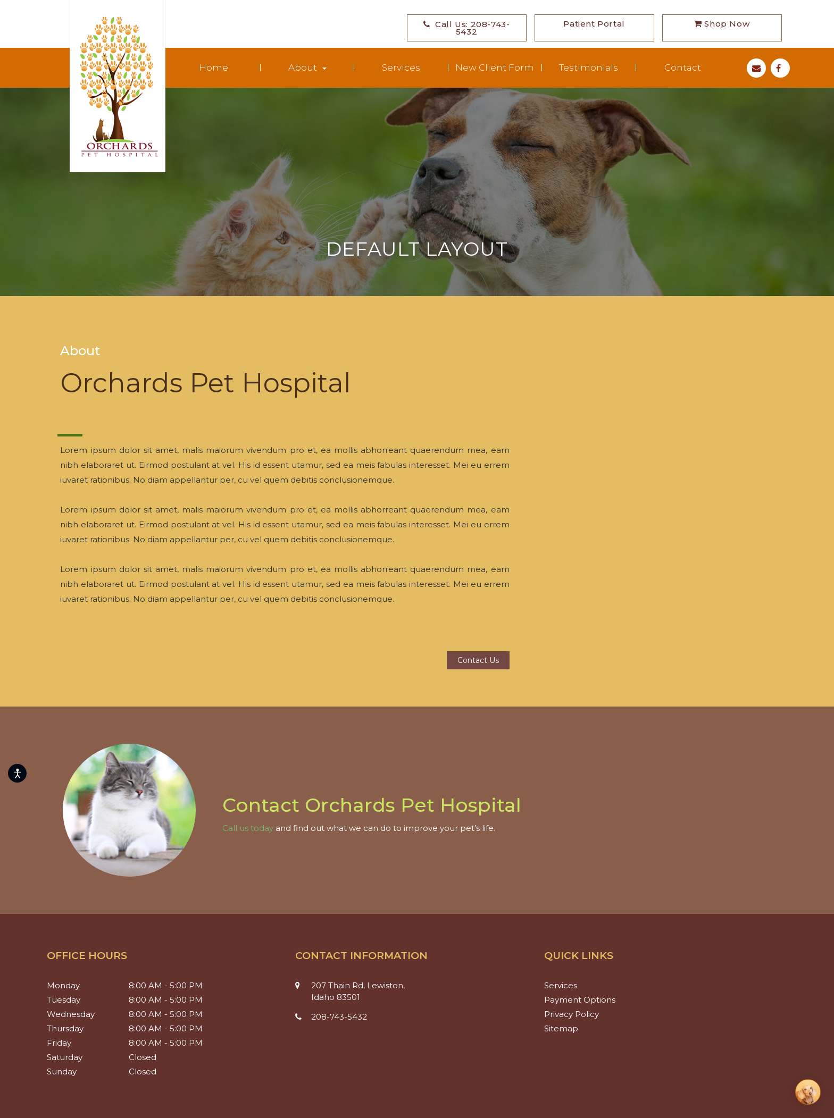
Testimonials (588, 67)
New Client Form (494, 67)
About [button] (307, 67)
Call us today (247, 828)
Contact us (478, 660)
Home (213, 67)
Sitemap (565, 1028)
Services (401, 67)
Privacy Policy (575, 1014)
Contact (682, 67)
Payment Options (583, 1000)
